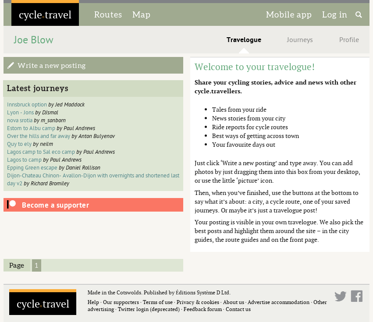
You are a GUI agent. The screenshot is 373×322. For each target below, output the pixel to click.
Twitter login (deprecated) (149, 309)
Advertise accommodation (278, 302)
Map (141, 14)
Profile (349, 40)
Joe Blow (33, 40)
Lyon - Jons (20, 112)
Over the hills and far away (38, 136)
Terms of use (158, 302)
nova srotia (19, 120)
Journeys (300, 40)
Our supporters (121, 302)
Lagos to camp (25, 159)
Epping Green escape (32, 167)
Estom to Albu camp (31, 128)
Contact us (238, 309)
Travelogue (244, 40)
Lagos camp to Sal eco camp (41, 152)
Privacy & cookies (198, 302)
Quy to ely (19, 144)
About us (233, 302)
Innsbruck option (27, 104)
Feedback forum (203, 309)
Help (93, 302)
